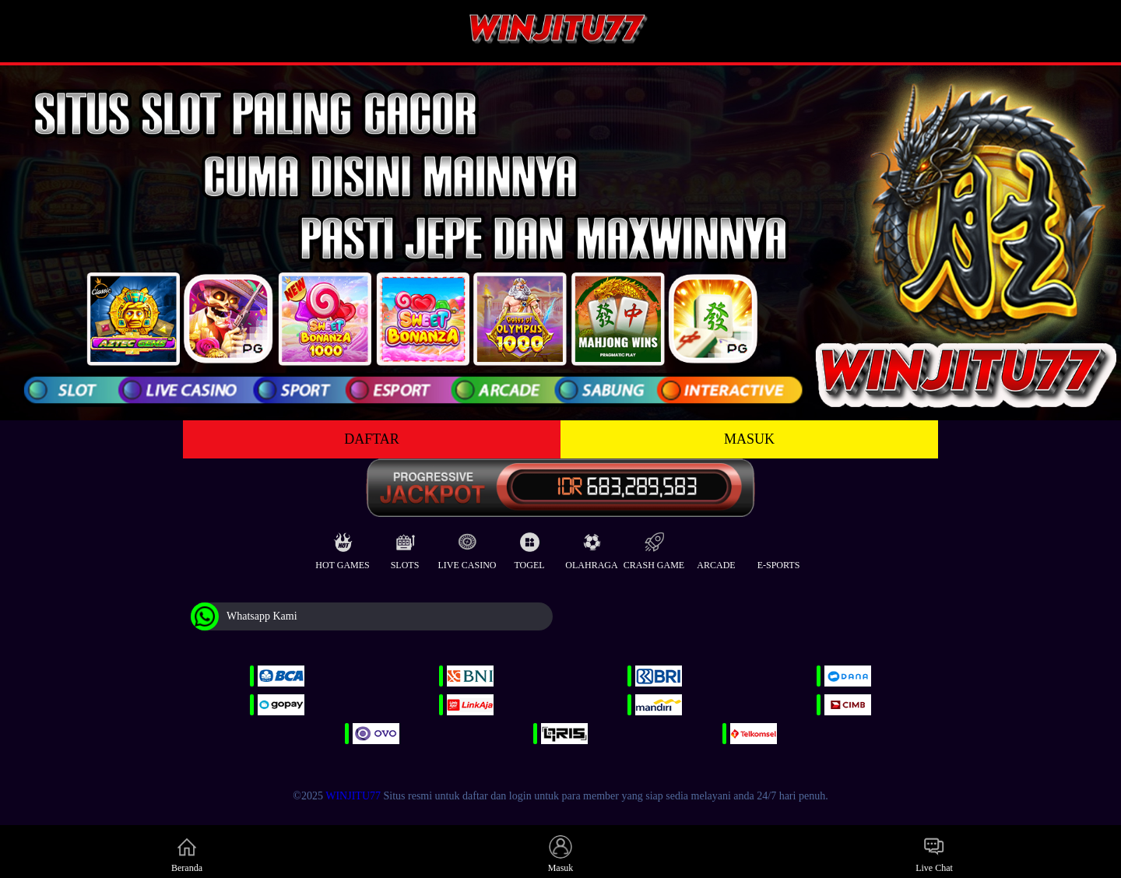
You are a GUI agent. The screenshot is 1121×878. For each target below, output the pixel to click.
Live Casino (467, 548)
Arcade (716, 548)
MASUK (749, 439)
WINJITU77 (353, 796)
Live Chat (934, 854)
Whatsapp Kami (244, 616)
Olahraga (591, 548)
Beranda (186, 854)
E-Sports (778, 548)
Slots (405, 548)
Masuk (561, 854)
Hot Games (342, 548)
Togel (529, 548)
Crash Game (654, 548)
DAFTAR (371, 439)
